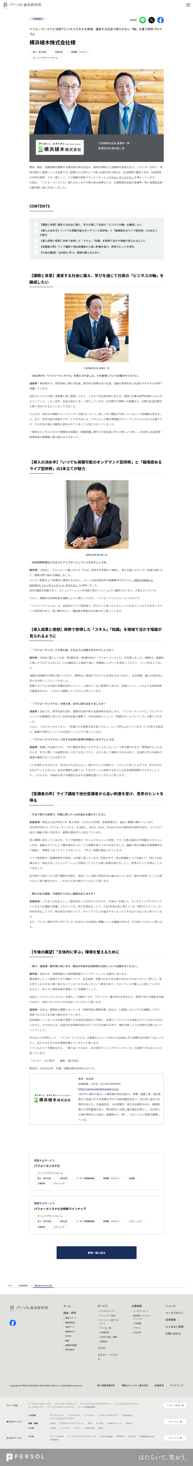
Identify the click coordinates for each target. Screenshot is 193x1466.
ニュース (170, 1306)
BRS (90, 1423)
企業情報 (137, 1306)
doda (52, 1423)
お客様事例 (37, 18)
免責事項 (159, 1385)
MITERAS (120, 1436)
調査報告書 (70, 1322)
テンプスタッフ (57, 1415)
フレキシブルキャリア (108, 1415)
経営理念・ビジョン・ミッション (142, 1317)
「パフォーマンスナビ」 (120, 177)
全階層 (132, 1178)
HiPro (100, 1428)
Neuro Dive (90, 1428)
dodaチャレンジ (114, 1423)
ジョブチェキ (73, 1415)
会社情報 (137, 1323)
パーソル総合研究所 (86, 1406)
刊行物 (68, 1336)
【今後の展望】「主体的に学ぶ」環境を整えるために (70, 252)
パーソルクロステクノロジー (127, 1403)
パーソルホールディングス (39, 1403)
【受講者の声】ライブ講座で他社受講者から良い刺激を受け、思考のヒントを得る (87, 246)
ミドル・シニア (135, 1221)
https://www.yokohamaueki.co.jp (98, 1089)
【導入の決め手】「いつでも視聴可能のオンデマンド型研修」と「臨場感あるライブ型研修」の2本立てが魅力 (99, 232)
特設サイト (70, 1326)
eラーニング (59, 1183)
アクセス (137, 1327)
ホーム (67, 1306)
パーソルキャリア (35, 1406)
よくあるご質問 (174, 1327)
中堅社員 (59, 51)
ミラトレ (77, 1428)
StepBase (54, 1439)
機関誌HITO (70, 1331)
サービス (103, 1306)
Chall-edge (126, 1415)
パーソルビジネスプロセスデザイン (95, 1403)
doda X (129, 1423)
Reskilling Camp (147, 1436)
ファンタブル (89, 1415)
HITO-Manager (106, 1436)
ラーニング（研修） (108, 1315)
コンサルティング (107, 1311)
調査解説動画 (71, 1345)
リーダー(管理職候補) (85, 1178)
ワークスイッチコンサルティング (81, 1436)
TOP (10, 1286)
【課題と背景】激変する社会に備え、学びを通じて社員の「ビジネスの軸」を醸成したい (91, 224)
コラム (101, 1348)
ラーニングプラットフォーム (45, 57)
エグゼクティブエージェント (71, 1423)
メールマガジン (174, 1313)
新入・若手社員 (39, 51)
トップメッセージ (141, 1311)
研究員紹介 (70, 1349)
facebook (13, 1323)
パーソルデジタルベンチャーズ (60, 1406)
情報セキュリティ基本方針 (135, 1385)
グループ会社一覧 (176, 1405)
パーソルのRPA (56, 1436)
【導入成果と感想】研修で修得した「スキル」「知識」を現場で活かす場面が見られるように (93, 241)
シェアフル (64, 1428)
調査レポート (71, 1317)
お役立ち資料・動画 (108, 1337)
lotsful (53, 1428)
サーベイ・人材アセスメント (109, 1322)
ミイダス (99, 1423)
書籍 (67, 1340)
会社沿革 (137, 1332)
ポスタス (132, 1436)
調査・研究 (69, 1313)
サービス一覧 (105, 1327)
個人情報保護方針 (106, 1385)
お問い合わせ (173, 1333)
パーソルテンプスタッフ (65, 1403)
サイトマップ (176, 1385)
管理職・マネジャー (79, 51)
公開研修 (41, 1183)
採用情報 (170, 1319)
